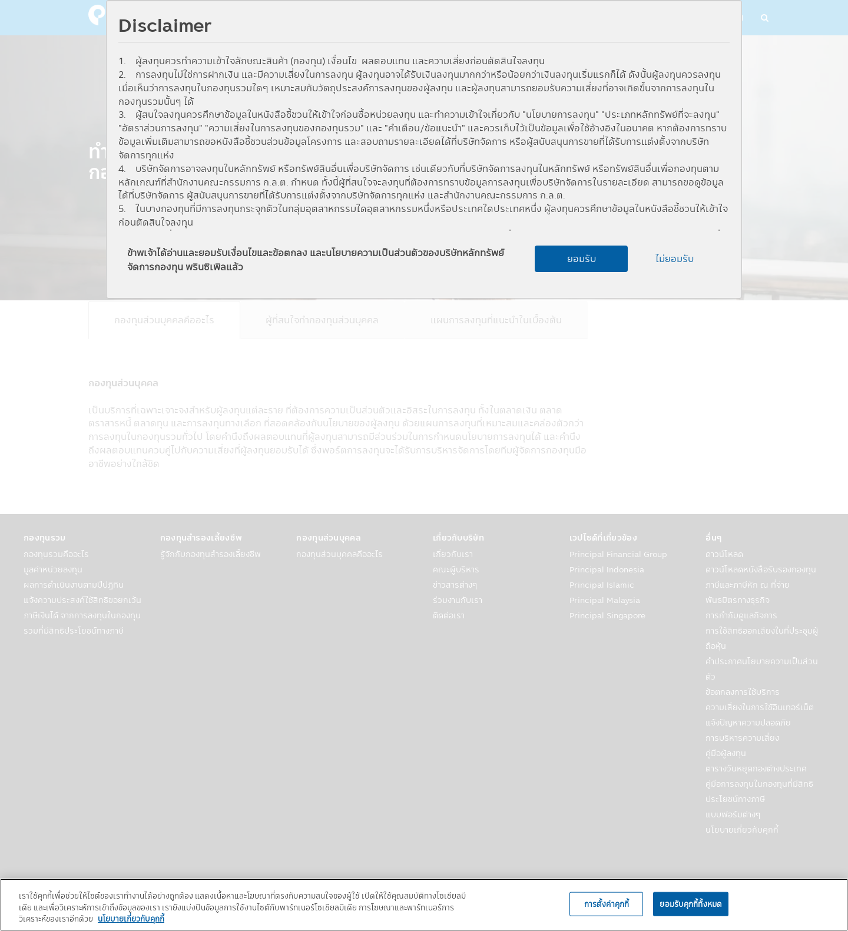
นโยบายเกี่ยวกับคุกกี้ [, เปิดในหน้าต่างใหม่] (131, 918)
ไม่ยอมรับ (674, 258)
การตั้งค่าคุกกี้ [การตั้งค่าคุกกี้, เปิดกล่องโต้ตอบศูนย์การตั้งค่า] (606, 903)
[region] (424, 905)
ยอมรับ (581, 258)
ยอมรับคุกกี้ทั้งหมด (691, 903)
